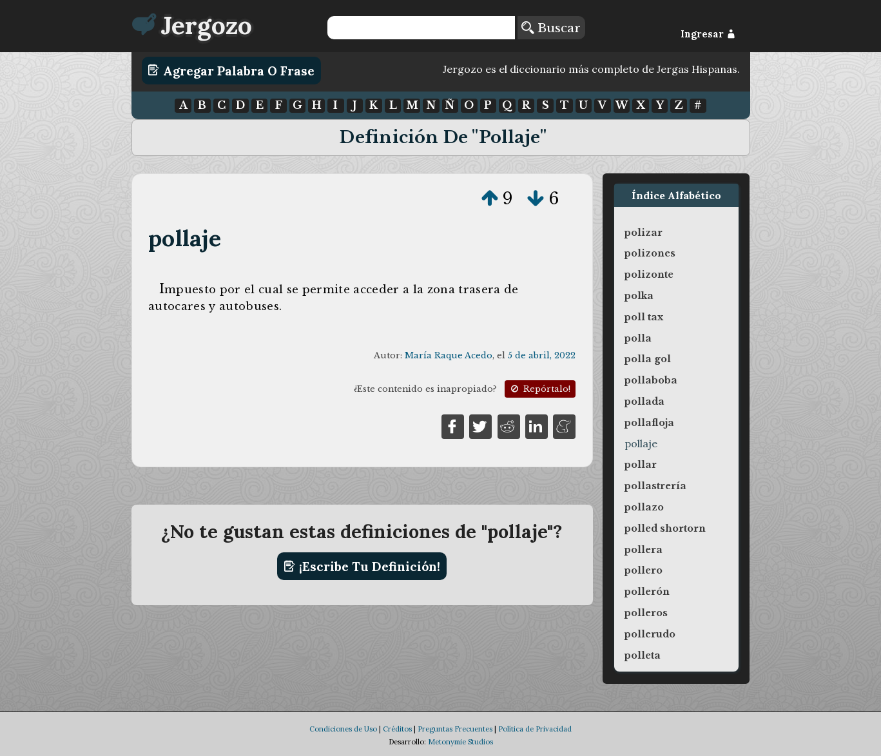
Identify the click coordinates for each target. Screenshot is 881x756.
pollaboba (650, 380)
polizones (649, 253)
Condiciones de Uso (343, 728)
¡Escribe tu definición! (362, 566)
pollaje (184, 238)
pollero (643, 570)
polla (638, 338)
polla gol (647, 359)
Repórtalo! (539, 389)
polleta (642, 655)
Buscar (551, 27)
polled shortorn (665, 528)
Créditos (397, 728)
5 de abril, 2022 (542, 355)
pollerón (647, 591)
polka (638, 296)
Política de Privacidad (535, 728)
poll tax (643, 317)
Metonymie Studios (460, 741)
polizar (643, 232)
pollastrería (655, 486)
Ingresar (708, 34)
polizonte (648, 274)
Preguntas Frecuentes (455, 728)
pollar (640, 464)
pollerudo (649, 634)
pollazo (644, 507)
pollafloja (649, 423)
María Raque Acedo (448, 355)
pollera (643, 550)
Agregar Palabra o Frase (231, 70)
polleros (646, 613)
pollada (644, 401)
